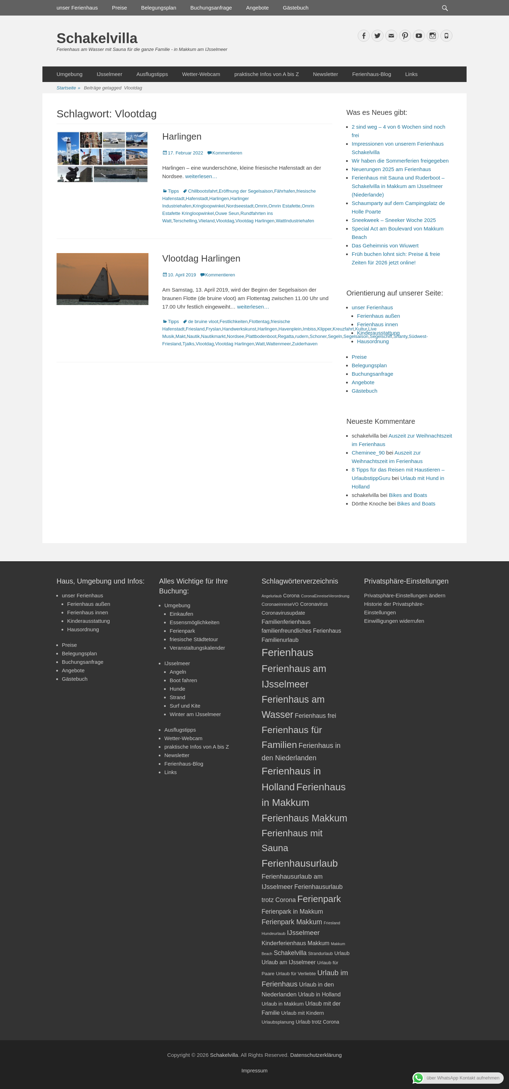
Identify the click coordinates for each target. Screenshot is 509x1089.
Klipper (324, 329)
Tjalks (188, 343)
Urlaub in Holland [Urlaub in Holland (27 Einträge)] (319, 994)
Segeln (335, 336)
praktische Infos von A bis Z (266, 74)
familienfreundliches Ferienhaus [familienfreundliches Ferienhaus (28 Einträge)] (301, 631)
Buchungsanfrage (211, 8)
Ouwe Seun (227, 213)
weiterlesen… (201, 176)
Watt (260, 343)
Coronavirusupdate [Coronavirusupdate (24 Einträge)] (283, 613)
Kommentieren (227, 153)
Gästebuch (296, 8)
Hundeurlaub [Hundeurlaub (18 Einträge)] (274, 933)
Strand (177, 697)
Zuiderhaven (304, 343)
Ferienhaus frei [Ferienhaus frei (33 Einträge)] (315, 715)
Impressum (254, 1070)
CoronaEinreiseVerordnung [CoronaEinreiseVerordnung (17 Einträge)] (325, 596)
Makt (181, 336)
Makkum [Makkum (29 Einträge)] (318, 943)
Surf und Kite (185, 706)
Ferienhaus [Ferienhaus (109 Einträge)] (288, 652)
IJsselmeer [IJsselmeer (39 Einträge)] (303, 932)
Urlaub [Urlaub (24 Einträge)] (342, 953)
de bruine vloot (203, 321)
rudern (302, 336)
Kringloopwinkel (209, 206)
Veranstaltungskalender (197, 648)
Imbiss (309, 329)
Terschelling (185, 220)
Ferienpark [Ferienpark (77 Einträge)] (319, 899)
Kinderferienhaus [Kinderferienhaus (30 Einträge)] (284, 943)
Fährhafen (284, 191)
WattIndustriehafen (295, 220)
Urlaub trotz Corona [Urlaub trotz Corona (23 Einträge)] (317, 1022)
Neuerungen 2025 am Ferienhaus (391, 169)
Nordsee (235, 336)
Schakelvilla (97, 38)
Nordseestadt (239, 206)
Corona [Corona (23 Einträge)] (291, 595)
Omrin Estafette (284, 206)
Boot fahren (183, 680)
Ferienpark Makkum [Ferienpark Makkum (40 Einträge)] (292, 922)
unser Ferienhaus (77, 8)
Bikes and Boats (408, 495)
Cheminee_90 (368, 453)
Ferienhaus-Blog (371, 74)
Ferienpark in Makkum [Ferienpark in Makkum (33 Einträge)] (292, 911)
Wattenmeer (278, 343)
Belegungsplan (158, 8)
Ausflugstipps (152, 74)
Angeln (178, 672)
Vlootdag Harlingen (255, 220)
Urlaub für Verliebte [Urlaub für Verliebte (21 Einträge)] (296, 973)
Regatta (286, 336)
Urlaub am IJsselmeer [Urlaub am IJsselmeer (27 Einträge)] (289, 962)
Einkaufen (181, 614)
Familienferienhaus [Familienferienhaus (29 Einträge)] (286, 622)
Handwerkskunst (239, 329)
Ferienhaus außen (378, 316)
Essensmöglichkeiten (195, 622)
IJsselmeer (109, 74)
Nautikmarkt (213, 336)
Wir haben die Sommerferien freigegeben (400, 161)
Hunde (177, 689)
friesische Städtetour (194, 639)
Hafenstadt (197, 198)
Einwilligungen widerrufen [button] (394, 621)
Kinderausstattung (378, 333)
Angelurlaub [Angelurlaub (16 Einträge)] (272, 596)
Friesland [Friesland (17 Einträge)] (332, 923)
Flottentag (259, 321)
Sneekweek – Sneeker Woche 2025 (394, 220)
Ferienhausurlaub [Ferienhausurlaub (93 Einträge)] (300, 863)
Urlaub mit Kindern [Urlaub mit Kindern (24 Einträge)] (302, 1013)
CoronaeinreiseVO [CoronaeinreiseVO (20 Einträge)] (280, 604)
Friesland (195, 329)
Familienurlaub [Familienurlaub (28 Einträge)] (280, 640)
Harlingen (181, 136)
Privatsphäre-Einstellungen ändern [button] (404, 595)
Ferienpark (182, 631)
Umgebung (69, 74)
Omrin (261, 206)
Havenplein (290, 329)
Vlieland (206, 220)
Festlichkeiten (233, 321)
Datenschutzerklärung (316, 1055)
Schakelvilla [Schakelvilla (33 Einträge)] (290, 952)
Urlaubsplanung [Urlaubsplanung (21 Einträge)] (278, 1022)
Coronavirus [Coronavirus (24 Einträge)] (314, 604)
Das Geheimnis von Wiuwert (385, 245)
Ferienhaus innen (377, 324)
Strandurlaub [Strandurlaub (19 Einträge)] (320, 953)
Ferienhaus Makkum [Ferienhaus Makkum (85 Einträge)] (304, 818)
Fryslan (213, 329)
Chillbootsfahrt (202, 191)
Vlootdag (225, 220)
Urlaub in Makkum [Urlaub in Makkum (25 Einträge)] (283, 1004)
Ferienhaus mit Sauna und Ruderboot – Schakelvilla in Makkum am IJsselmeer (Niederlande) (398, 186)
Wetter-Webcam (201, 74)
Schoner (318, 336)
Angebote (257, 8)
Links (411, 74)
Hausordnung (373, 341)
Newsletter (325, 74)
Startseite (68, 88)
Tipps (173, 191)
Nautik (193, 336)
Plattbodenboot (261, 336)
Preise (119, 8)
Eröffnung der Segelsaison (246, 191)
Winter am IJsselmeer (195, 714)
